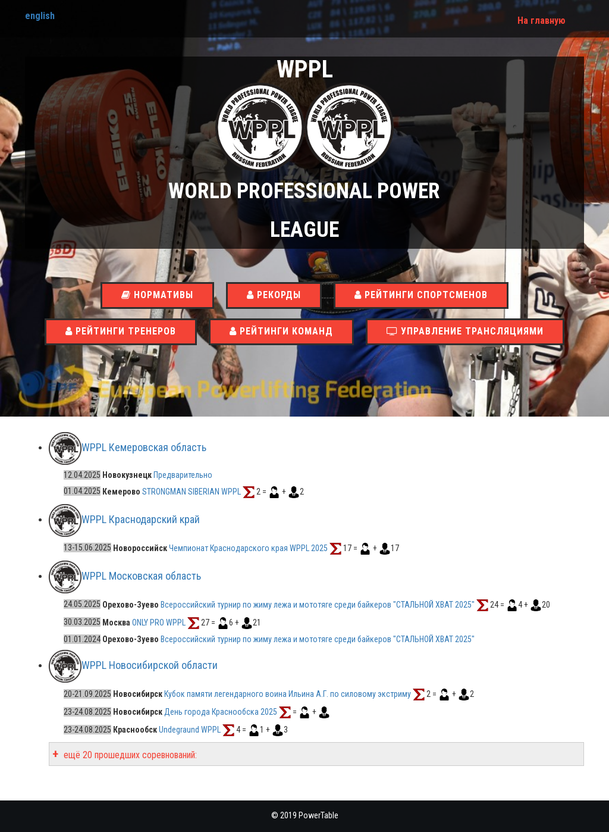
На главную (541, 20)
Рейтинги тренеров (120, 331)
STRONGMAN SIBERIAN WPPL (191, 491)
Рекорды (274, 295)
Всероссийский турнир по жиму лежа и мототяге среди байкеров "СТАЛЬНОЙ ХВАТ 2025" (318, 604)
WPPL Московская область (141, 576)
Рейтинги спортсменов (421, 295)
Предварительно (182, 475)
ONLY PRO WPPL (159, 622)
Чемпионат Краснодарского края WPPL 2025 (248, 547)
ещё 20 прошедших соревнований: (129, 755)
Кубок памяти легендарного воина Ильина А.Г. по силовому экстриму (287, 694)
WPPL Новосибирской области (149, 665)
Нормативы (157, 295)
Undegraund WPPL (190, 729)
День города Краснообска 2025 (220, 712)
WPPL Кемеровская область (143, 447)
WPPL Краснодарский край (140, 519)
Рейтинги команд (281, 331)
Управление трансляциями (465, 331)
